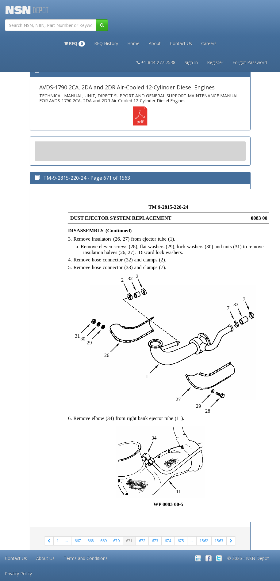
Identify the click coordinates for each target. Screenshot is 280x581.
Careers (209, 43)
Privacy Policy (18, 573)
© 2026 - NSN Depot (248, 558)
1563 (219, 540)
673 (155, 540)
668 (90, 540)
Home (133, 43)
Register (215, 62)
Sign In (191, 62)
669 (103, 540)
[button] (74, 43)
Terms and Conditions (86, 558)
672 (142, 540)
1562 (204, 540)
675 (181, 540)
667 (78, 540)
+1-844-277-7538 (155, 62)
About (155, 43)
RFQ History (106, 43)
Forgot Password (249, 62)
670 (116, 540)
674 (168, 540)
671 (129, 540)
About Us (45, 558)
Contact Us (181, 43)
